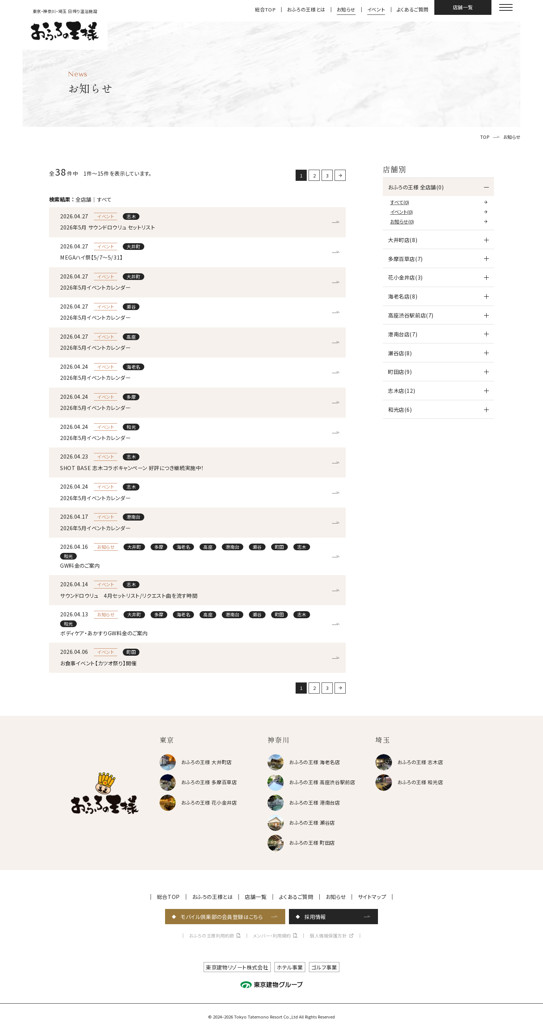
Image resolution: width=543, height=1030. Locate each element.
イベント (376, 9)
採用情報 (315, 916)
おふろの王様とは (306, 9)
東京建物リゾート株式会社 (237, 967)
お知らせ (346, 9)
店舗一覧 (463, 7)
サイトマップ (372, 896)
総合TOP (265, 9)
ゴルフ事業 (324, 967)
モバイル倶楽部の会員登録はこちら (222, 916)
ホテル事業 (290, 967)
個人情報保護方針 (328, 935)
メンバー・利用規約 (272, 935)
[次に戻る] (340, 175)
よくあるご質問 (412, 9)
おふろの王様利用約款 (211, 935)
